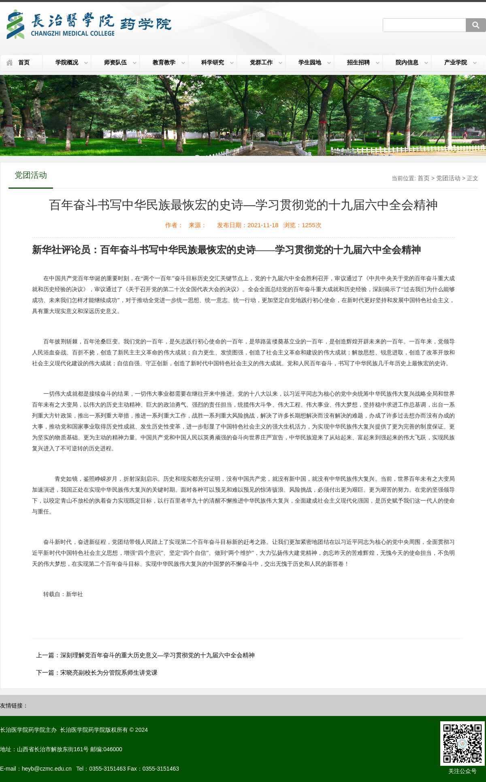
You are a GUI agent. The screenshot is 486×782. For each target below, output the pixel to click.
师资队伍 (120, 62)
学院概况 (71, 62)
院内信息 (412, 62)
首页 (24, 62)
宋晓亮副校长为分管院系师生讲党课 (109, 672)
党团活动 (448, 178)
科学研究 (217, 62)
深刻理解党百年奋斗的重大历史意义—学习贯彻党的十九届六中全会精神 (157, 655)
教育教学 (169, 62)
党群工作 (266, 62)
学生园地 (314, 62)
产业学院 (460, 62)
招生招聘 (363, 62)
